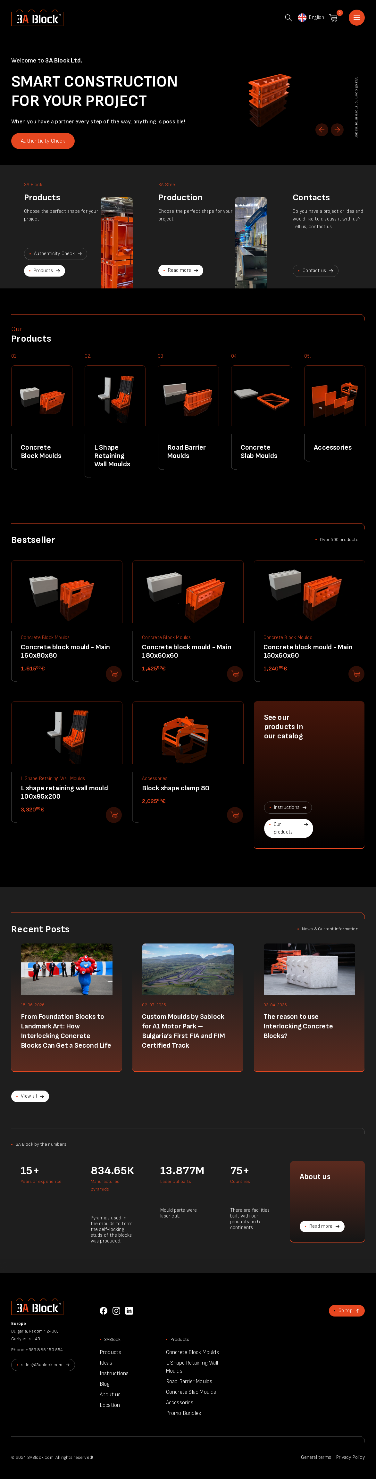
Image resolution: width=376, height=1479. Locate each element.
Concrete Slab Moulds (191, 1392)
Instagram (116, 1311)
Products (43, 271)
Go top (345, 1311)
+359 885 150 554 (44, 1349)
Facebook (103, 1311)
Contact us (314, 271)
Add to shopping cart (114, 674)
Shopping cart (333, 17)
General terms (316, 1457)
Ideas (106, 1363)
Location (110, 1405)
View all (29, 1096)
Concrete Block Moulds (192, 1352)
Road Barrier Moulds (189, 1381)
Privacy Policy (350, 1457)
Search (288, 17)
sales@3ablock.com (41, 1364)
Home (357, 18)
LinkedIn (129, 1311)
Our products (283, 828)
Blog (105, 1384)
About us (110, 1395)
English (310, 17)
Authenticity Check (43, 141)
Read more (179, 270)
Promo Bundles (183, 1413)
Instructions (286, 807)
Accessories (179, 1403)
